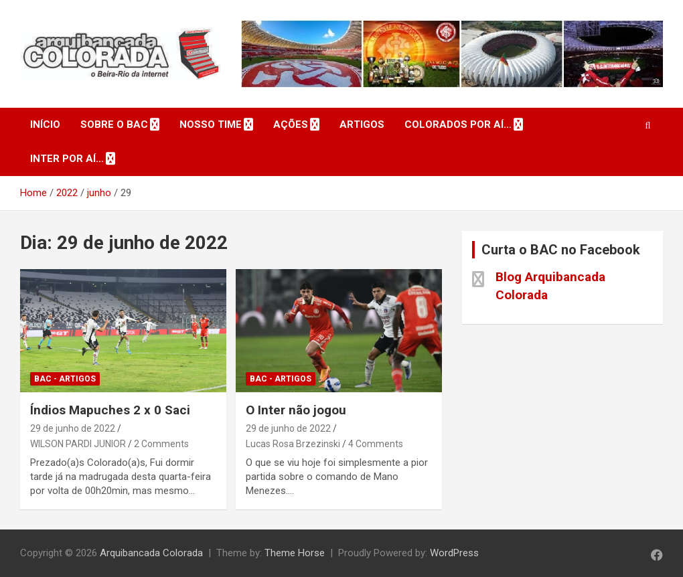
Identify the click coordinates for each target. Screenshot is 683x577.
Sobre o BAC (114, 124)
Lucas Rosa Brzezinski (293, 443)
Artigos (361, 124)
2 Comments (161, 443)
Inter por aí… (67, 159)
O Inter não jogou (296, 410)
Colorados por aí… (458, 124)
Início (45, 124)
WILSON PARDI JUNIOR (78, 443)
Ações (290, 124)
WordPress (454, 553)
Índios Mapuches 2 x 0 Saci (110, 410)
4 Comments (375, 443)
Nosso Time (210, 124)
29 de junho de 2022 (72, 428)
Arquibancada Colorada (151, 553)
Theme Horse (294, 553)
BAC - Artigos (65, 379)
